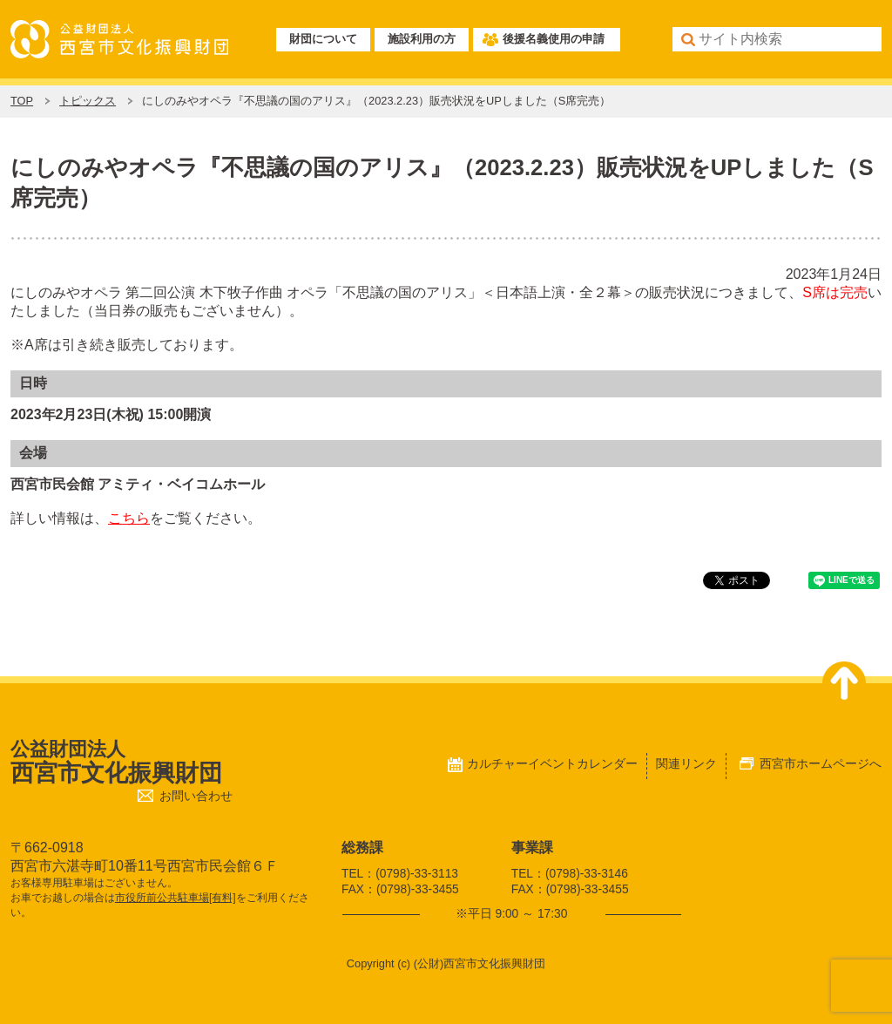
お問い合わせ (196, 796)
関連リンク (686, 763)
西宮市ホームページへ (821, 763)
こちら (129, 518)
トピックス (87, 100)
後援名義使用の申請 (554, 38)
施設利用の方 (422, 38)
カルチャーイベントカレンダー (552, 763)
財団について (323, 38)
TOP (21, 100)
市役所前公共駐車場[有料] (175, 898)
